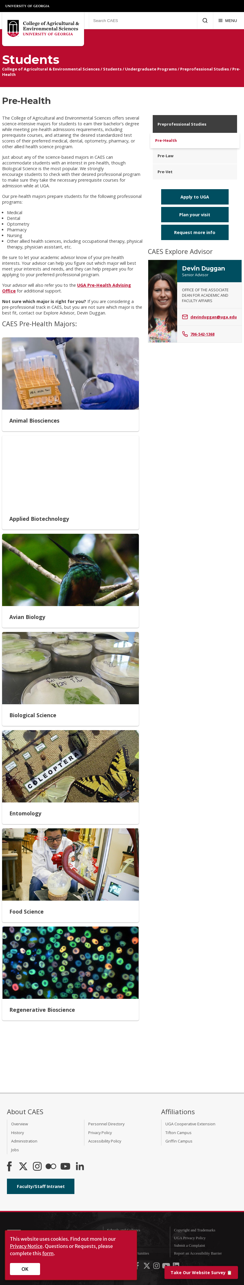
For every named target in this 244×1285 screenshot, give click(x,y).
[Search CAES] (143, 20)
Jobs (15, 1149)
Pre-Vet (165, 171)
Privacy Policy (100, 1132)
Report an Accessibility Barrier (198, 1253)
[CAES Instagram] (37, 1167)
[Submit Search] (205, 20)
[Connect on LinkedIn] (80, 1167)
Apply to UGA (194, 197)
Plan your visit (194, 214)
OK (25, 1269)
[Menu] (227, 20)
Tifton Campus (178, 1132)
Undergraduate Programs (151, 69)
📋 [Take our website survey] (201, 1272)
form (48, 1253)
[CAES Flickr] (51, 1167)
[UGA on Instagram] (157, 1267)
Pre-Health (166, 140)
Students (112, 69)
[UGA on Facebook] (137, 1267)
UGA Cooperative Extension (190, 1124)
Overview (19, 1124)
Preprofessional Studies (204, 69)
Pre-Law (166, 155)
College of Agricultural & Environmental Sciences (51, 69)
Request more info (194, 232)
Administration (24, 1141)
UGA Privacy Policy (190, 1238)
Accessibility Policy (104, 1141)
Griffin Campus (178, 1141)
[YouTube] (65, 1167)
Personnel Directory (106, 1124)
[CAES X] (24, 1167)
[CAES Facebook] (9, 1167)
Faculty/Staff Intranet (41, 1186)
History (17, 1132)
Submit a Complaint (189, 1245)
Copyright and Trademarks (194, 1230)
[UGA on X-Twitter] (147, 1267)
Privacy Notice (26, 1246)
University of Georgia (27, 6)
